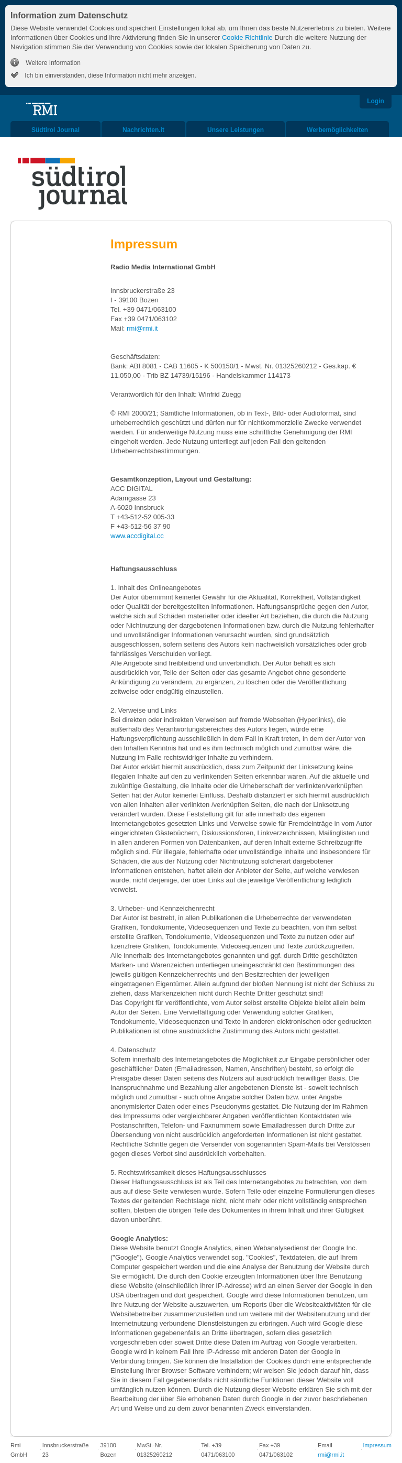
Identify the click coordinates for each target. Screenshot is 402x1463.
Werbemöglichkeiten (337, 130)
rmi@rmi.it (143, 328)
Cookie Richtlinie (247, 37)
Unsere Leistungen (235, 130)
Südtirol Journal (55, 130)
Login (375, 101)
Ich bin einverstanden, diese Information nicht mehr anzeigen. (109, 75)
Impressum (377, 1445)
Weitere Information (52, 63)
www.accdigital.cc (137, 536)
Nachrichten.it (143, 130)
